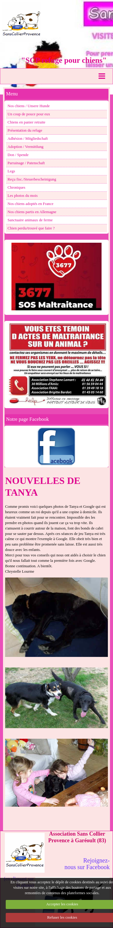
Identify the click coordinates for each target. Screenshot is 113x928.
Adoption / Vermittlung (25, 147)
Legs (11, 171)
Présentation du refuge (25, 130)
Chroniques (16, 187)
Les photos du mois (23, 196)
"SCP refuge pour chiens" (64, 60)
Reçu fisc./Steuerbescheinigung (32, 179)
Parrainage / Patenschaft (26, 163)
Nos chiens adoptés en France (30, 204)
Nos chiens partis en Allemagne (32, 212)
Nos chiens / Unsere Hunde (29, 106)
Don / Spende (18, 155)
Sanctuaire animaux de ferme (30, 220)
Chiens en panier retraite (26, 122)
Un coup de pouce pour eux (29, 114)
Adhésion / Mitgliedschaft (28, 138)
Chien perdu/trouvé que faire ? (31, 228)
